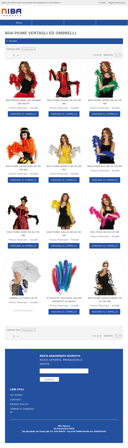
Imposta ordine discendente (38, 49)
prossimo (18, 55)
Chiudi (103, 3)
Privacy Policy (19, 404)
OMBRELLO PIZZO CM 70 (23, 298)
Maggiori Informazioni (116, 3)
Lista (118, 49)
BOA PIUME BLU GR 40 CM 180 (104, 166)
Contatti (15, 399)
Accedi (34, 108)
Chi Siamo (16, 395)
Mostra (108, 55)
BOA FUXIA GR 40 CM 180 (104, 232)
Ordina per (13, 49)
